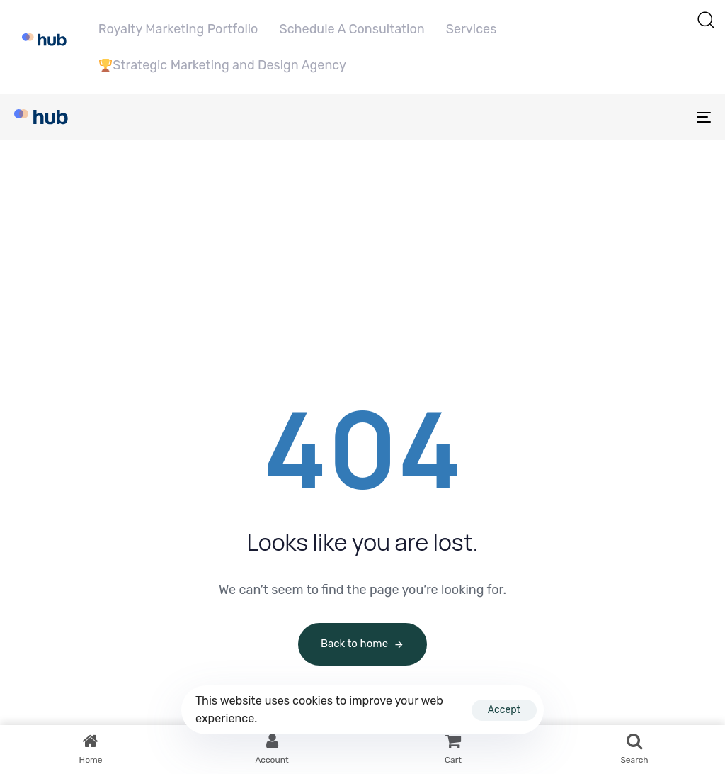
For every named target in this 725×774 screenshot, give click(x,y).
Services (471, 29)
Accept (504, 710)
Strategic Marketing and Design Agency (222, 65)
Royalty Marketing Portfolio (178, 29)
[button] (705, 19)
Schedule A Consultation (351, 29)
